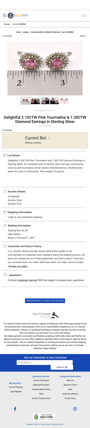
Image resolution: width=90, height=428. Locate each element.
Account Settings (16, 387)
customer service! (27, 280)
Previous (7, 36)
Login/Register (16, 392)
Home (6, 24)
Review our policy (18, 266)
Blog (70, 389)
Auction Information (41, 380)
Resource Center (70, 385)
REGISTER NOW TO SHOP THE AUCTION (45, 300)
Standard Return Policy (41, 389)
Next (83, 36)
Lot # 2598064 (19, 24)
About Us (70, 380)
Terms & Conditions (70, 394)
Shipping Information (41, 385)
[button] (25, 101)
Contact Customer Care (41, 398)
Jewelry (26, 32)
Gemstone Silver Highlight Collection (45, 32)
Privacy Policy (70, 398)
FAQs (41, 394)
